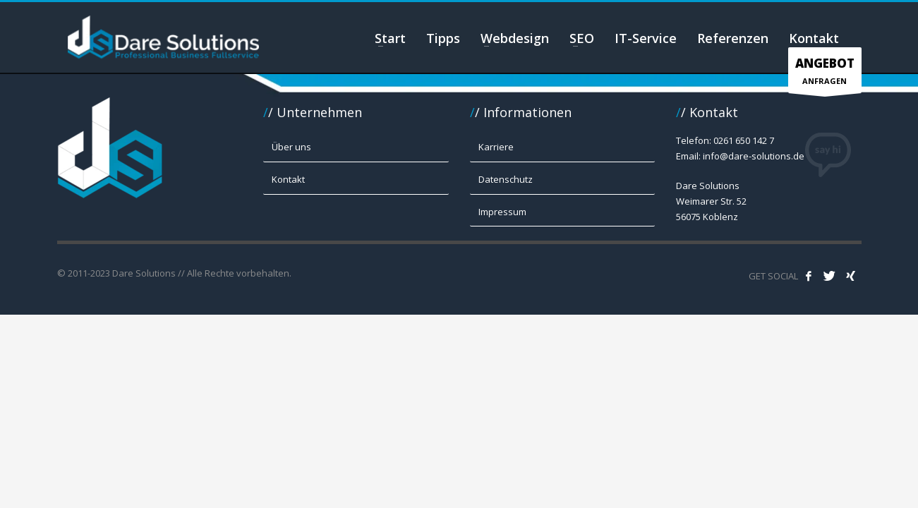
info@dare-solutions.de (753, 156)
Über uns (291, 146)
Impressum (502, 211)
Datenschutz (505, 179)
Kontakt (288, 179)
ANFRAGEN (825, 73)
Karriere (496, 146)
